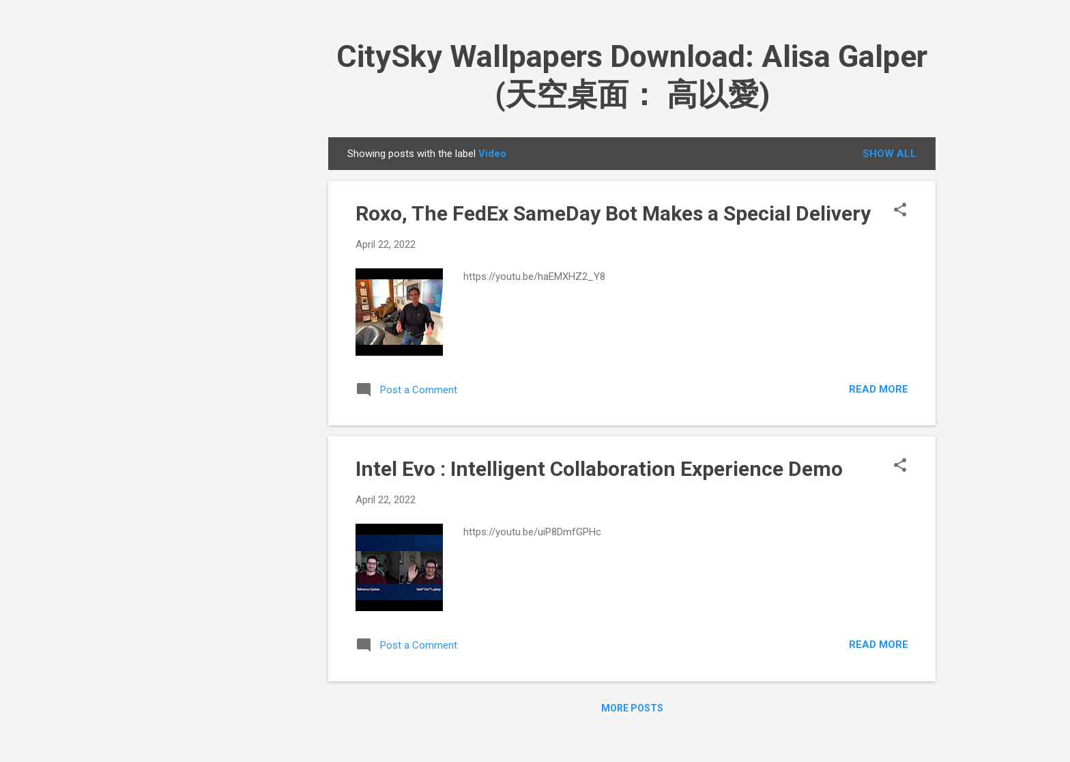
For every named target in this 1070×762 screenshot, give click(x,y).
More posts (632, 708)
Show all (889, 153)
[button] (900, 211)
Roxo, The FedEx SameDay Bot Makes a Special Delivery (613, 213)
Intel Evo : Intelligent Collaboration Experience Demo (599, 469)
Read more (878, 389)
